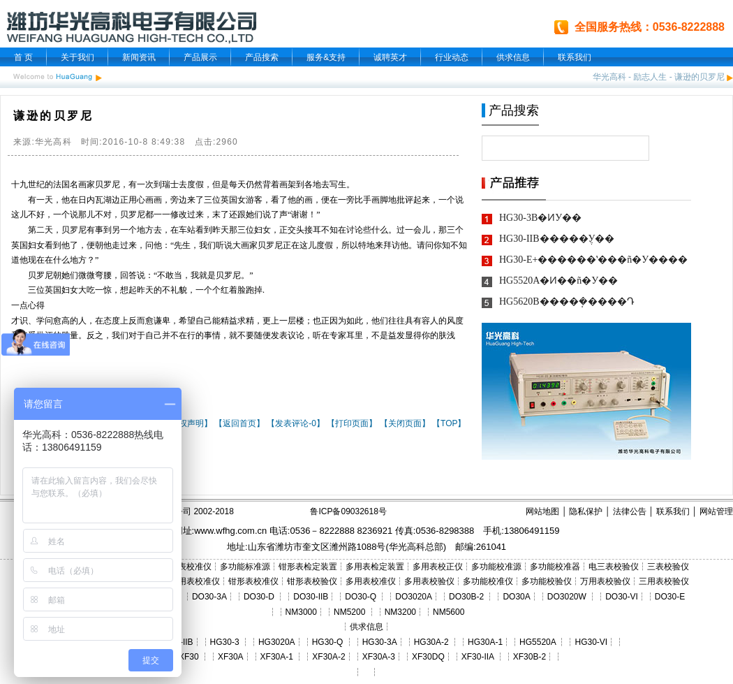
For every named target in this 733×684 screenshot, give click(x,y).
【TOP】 (449, 423)
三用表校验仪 (664, 581)
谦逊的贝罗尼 (699, 77)
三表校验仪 (668, 567)
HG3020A (276, 642)
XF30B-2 (529, 657)
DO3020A (413, 597)
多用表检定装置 (375, 567)
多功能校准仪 (488, 581)
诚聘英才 (390, 57)
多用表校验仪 (429, 581)
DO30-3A (209, 597)
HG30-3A (379, 642)
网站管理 (716, 511)
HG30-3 (224, 642)
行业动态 (451, 57)
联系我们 (574, 57)
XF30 (189, 657)
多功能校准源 (496, 567)
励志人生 (650, 77)
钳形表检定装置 (308, 567)
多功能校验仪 (546, 581)
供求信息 (513, 57)
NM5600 (448, 612)
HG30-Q (327, 642)
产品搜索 (262, 57)
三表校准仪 (191, 567)
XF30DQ (428, 657)
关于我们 (77, 57)
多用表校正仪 (438, 567)
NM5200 (349, 612)
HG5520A (537, 642)
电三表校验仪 (613, 567)
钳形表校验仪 (312, 581)
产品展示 (200, 57)
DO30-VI (621, 597)
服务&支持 (326, 57)
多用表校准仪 (371, 581)
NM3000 (301, 612)
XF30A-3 (378, 657)
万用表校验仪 (605, 581)
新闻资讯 (139, 57)
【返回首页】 (239, 423)
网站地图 (542, 511)
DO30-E (670, 597)
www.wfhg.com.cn (230, 530)
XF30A (231, 657)
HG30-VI (591, 642)
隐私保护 (585, 511)
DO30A (516, 597)
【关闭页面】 (405, 423)
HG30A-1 (485, 642)
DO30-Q (360, 597)
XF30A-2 (328, 657)
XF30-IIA (477, 657)
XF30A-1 (276, 657)
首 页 (23, 57)
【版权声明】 (187, 423)
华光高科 (609, 77)
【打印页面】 (352, 423)
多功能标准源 (245, 567)
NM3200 (400, 612)
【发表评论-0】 (296, 423)
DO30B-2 (466, 597)
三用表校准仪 (195, 581)
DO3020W (566, 597)
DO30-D (259, 597)
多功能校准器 (555, 567)
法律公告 (629, 511)
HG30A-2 (431, 642)
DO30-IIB (310, 597)
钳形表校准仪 (253, 581)
